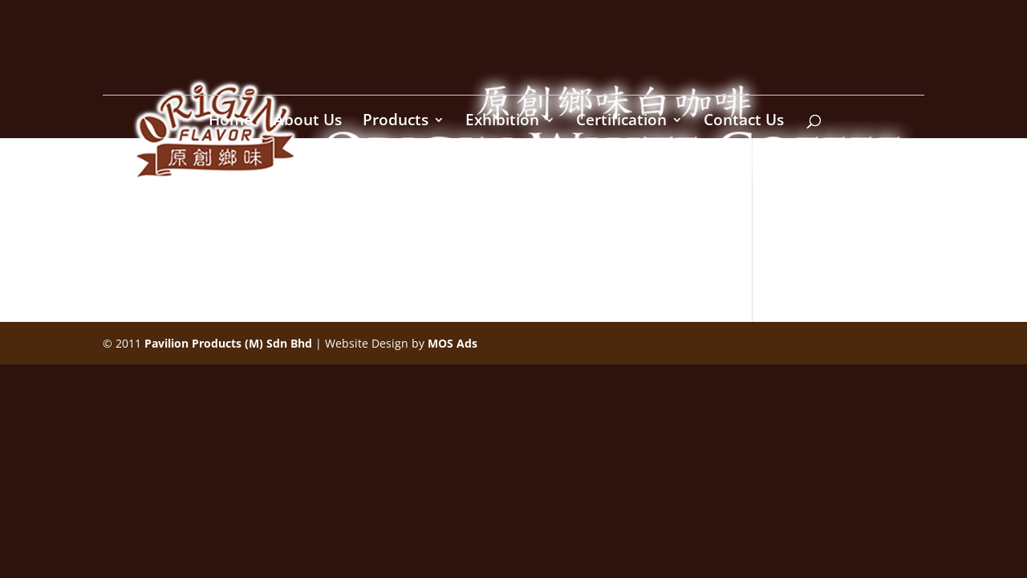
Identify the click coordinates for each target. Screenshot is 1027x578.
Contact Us (744, 122)
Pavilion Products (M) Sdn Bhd (228, 343)
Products (395, 122)
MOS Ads (452, 343)
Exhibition (502, 122)
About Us (308, 122)
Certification (621, 122)
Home (231, 122)
